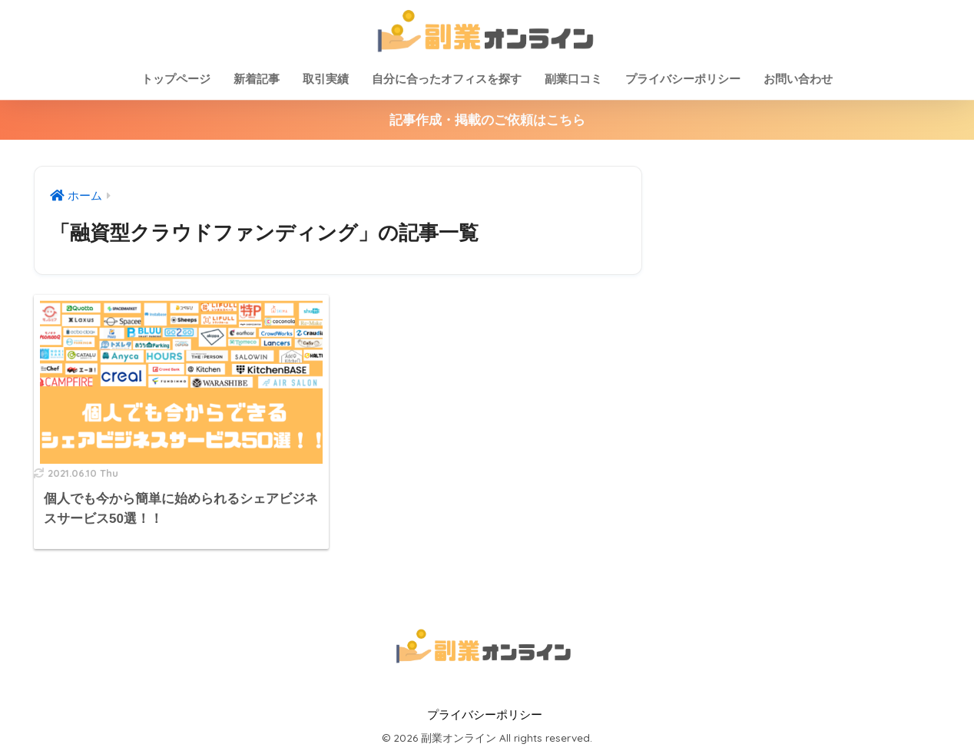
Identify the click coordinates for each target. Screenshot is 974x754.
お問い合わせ (798, 78)
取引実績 (326, 78)
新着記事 (257, 78)
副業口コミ (573, 78)
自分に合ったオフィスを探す (447, 78)
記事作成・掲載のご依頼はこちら (487, 120)
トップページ (175, 78)
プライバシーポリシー (682, 78)
